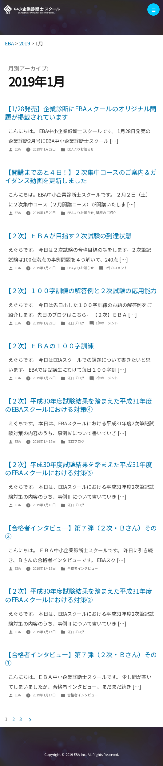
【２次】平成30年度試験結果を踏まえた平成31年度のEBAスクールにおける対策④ (78, 405)
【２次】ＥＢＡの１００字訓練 (49, 345)
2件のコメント (107, 377)
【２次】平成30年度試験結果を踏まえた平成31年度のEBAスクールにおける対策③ (78, 468)
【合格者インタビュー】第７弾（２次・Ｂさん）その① (81, 658)
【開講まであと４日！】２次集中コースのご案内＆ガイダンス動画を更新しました (81, 176)
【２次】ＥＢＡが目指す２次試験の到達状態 (68, 235)
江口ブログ (75, 322)
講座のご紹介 (106, 212)
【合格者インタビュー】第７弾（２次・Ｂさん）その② (81, 532)
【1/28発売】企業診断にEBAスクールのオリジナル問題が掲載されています (80, 112)
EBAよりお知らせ (80, 149)
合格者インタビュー (82, 568)
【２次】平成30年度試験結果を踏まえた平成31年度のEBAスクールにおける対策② (78, 595)
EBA (31, 9)
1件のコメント (116, 267)
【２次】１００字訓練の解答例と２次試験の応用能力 (81, 290)
